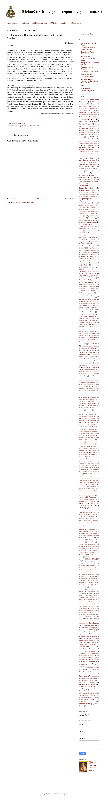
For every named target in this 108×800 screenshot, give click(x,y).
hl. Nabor (87, 446)
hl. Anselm (89, 231)
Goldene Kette (83, 190)
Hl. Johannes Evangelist (90, 367)
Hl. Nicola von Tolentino (92, 450)
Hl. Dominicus (92, 286)
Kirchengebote (95, 627)
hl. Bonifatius (95, 265)
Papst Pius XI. (94, 661)
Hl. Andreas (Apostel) (86, 224)
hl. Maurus (91, 439)
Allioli (53, 23)
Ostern (97, 655)
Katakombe (82, 623)
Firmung (89, 169)
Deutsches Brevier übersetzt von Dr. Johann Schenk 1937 (89, 81)
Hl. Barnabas (87, 243)
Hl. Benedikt (85, 250)
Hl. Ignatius (90, 350)
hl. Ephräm (92, 295)
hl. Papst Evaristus (92, 463)
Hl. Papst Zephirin (84, 491)
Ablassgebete (76, 23)
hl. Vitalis (88, 576)
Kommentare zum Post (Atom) (25, 202)
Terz (95, 686)
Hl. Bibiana (90, 258)
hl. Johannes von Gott (91, 380)
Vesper (86, 699)
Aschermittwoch (83, 108)
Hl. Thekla (84, 550)
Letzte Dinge (95, 634)
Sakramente (83, 676)
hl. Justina (81, 395)
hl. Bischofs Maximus (91, 261)
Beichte (93, 112)
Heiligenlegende (22, 126)
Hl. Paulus (90, 497)
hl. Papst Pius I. (90, 482)
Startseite (40, 199)
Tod (88, 691)
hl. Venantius (84, 570)
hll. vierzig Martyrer (87, 612)
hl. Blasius (81, 263)
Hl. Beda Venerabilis (92, 248)
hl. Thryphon (89, 561)
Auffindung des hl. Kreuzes (86, 110)
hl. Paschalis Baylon (93, 493)
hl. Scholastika (95, 533)
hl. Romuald (93, 531)
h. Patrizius (84, 196)
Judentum (93, 621)
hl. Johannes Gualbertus (88, 369)
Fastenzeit (90, 145)
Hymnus (96, 619)
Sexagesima (93, 680)
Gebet (91, 175)
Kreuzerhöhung (83, 632)
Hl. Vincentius (93, 570)
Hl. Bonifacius (83, 265)
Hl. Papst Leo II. (90, 473)
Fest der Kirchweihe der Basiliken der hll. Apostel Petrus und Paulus (89, 156)
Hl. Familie (90, 307)
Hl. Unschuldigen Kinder (88, 565)
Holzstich (85, 619)
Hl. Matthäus (90, 435)
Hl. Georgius (82, 329)
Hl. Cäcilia (89, 269)
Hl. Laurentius (85, 407)
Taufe (88, 686)
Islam (84, 621)
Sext (80, 682)
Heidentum (94, 196)
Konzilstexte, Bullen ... (88, 77)
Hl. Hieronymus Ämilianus (89, 346)
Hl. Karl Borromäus (89, 399)
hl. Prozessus (82, 522)
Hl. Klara (94, 403)
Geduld (89, 181)
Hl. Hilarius (91, 348)
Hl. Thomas (85, 554)
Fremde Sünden (91, 171)
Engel (80, 137)
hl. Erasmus (91, 297)
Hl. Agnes (88, 216)
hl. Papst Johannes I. (93, 469)
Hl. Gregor (90, 333)
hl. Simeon (82, 539)
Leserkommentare (87, 34)
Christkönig (92, 126)
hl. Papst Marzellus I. (85, 478)
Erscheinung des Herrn (87, 139)
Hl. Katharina (90, 401)
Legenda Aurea (83, 634)
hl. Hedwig (91, 339)
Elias (95, 134)
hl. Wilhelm (92, 578)
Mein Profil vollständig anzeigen (92, 768)
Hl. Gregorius (91, 337)
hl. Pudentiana (93, 522)
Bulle (80, 122)
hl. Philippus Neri (90, 514)
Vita (38, 126)
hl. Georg (94, 326)
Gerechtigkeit (83, 186)
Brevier (63, 23)
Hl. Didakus (90, 284)
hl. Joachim (91, 356)
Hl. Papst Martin (92, 476)
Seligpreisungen (92, 678)
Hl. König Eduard (84, 405)
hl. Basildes (92, 246)
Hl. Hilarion (82, 348)
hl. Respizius (91, 529)
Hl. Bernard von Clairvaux (86, 254)
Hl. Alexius (92, 218)
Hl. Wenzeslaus (83, 578)
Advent (84, 102)
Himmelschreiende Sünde (86, 205)
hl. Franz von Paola (90, 320)
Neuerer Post (11, 199)
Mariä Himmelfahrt (85, 638)
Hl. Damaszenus (87, 282)
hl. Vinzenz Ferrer (92, 572)
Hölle (97, 616)
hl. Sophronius (91, 539)
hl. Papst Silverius (89, 486)
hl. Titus (89, 563)
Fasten (81, 145)
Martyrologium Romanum (87, 649)
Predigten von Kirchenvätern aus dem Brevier (88, 58)
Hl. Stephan (91, 542)
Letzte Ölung (85, 636)
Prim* (97, 667)
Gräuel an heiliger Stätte (86, 192)
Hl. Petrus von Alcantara (88, 510)
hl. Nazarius (95, 446)
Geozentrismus (93, 183)
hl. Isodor (88, 352)
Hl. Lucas (89, 410)
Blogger (64, 794)
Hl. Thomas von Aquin (90, 559)
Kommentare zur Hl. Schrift (90, 71)
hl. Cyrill (88, 280)
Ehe (89, 134)
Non (91, 655)
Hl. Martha (84, 427)
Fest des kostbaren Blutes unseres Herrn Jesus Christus (89, 167)
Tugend (94, 691)
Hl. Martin (92, 427)
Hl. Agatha (90, 213)
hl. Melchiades (91, 442)
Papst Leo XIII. (92, 659)
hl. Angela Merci (90, 228)
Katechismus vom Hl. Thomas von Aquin (88, 48)
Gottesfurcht (93, 190)
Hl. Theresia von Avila (93, 552)
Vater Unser (82, 695)
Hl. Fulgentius (90, 324)
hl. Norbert (84, 454)
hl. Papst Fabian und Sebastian (88, 465)
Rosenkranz (93, 674)
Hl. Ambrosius (91, 222)
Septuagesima (83, 680)
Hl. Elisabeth (91, 290)
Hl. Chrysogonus (94, 271)
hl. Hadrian (82, 339)
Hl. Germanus (91, 329)
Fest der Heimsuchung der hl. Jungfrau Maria (89, 152)
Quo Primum (84, 671)
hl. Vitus (95, 576)
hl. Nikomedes (95, 452)
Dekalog (81, 134)
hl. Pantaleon (91, 456)
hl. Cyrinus (91, 207)
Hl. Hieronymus (93, 344)
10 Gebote (82, 100)
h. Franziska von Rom (93, 194)
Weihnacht (82, 702)
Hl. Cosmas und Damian (88, 278)
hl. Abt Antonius (91, 211)
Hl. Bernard (92, 252)
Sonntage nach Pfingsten (87, 684)
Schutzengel (94, 676)
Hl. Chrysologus (87, 273)
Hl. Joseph (84, 386)
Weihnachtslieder (84, 704)
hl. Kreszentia (95, 405)
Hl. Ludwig (84, 412)
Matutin (81, 651)
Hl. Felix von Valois (89, 314)
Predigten (25, 23)
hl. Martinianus (90, 429)
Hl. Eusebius (84, 303)
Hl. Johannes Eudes (93, 365)
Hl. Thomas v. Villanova (92, 557)
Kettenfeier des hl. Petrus (91, 625)
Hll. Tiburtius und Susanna (91, 610)
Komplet (83, 629)
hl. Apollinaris (91, 235)
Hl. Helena (90, 341)
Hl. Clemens (95, 275)
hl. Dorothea (91, 288)
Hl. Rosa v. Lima (83, 533)
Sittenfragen (91, 682)
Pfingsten (84, 664)
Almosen (81, 104)
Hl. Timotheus (32, 126)
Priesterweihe (89, 667)
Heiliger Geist (83, 201)
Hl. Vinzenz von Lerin (85, 574)
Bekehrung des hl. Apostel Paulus (88, 114)
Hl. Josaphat (95, 384)
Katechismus (94, 623)
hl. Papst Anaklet (94, 459)
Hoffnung (90, 616)
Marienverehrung (84, 647)
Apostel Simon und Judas (87, 106)
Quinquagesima (95, 669)
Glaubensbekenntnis (86, 188)
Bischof (81, 119)
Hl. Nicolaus (84, 452)
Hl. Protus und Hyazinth (90, 520)
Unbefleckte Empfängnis (87, 693)
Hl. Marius (96, 424)
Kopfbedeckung (92, 629)
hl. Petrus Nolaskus (93, 508)
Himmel (94, 201)
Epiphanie (91, 137)
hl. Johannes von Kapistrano (87, 382)
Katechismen (12, 23)
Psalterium (84, 669)
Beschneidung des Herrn (87, 117)
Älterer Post (69, 199)
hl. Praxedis (90, 518)
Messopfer (92, 651)
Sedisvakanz (82, 678)
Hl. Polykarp (90, 516)
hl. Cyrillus (96, 280)
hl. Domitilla (82, 288)
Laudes (94, 632)
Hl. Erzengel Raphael (93, 301)
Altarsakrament (91, 104)
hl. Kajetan (84, 397)
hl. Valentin (87, 567)
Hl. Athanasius (90, 237)
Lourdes (94, 636)
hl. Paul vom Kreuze (87, 495)
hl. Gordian (90, 331)
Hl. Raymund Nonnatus (86, 525)
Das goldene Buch (92, 132)
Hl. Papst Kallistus (86, 471)
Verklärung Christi (94, 695)
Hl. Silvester (93, 537)
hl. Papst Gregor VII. (85, 467)
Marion (93, 762)
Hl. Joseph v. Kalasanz (92, 388)
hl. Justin (94, 393)
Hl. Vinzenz (82, 572)
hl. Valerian (96, 567)
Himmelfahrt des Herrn (87, 203)
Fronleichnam (83, 173)
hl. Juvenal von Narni (93, 395)
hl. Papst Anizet (86, 461)
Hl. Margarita (91, 420)
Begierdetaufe (82, 112)
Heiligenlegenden (39, 23)
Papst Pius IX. (83, 661)
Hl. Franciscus (90, 316)
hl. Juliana (84, 390)
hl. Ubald (96, 563)
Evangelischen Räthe (91, 143)
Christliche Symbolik (87, 91)
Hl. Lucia (96, 410)
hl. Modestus (90, 444)
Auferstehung (93, 108)
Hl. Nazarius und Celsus (88, 448)
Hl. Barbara (96, 241)
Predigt (95, 664)
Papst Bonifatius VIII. (88, 657)
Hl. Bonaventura (92, 263)
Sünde (81, 686)
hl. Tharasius (95, 548)
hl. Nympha (92, 454)
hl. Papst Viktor (93, 488)
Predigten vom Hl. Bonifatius (87, 68)
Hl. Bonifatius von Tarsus (88, 267)
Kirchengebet (84, 627)
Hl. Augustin (89, 239)
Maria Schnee (89, 640)
